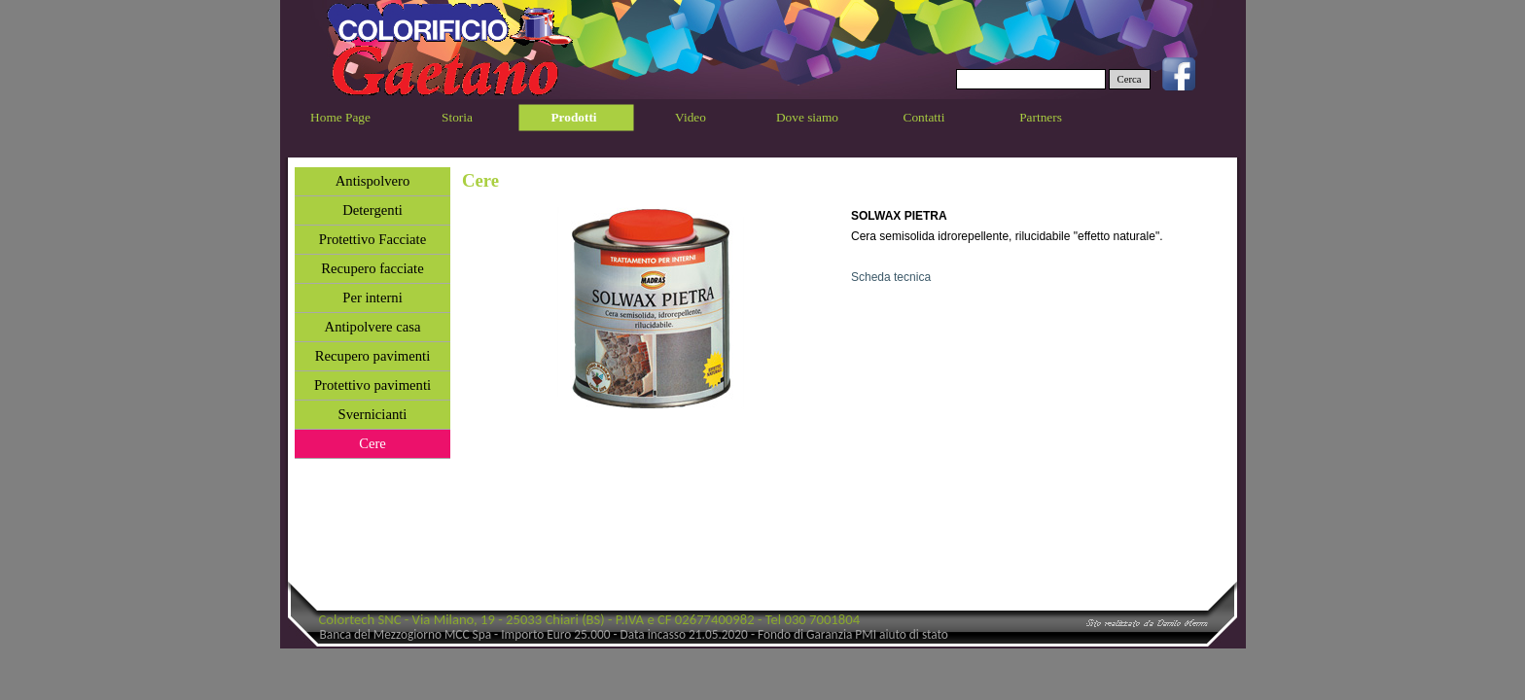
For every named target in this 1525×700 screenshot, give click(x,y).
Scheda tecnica (891, 277)
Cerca (1129, 79)
